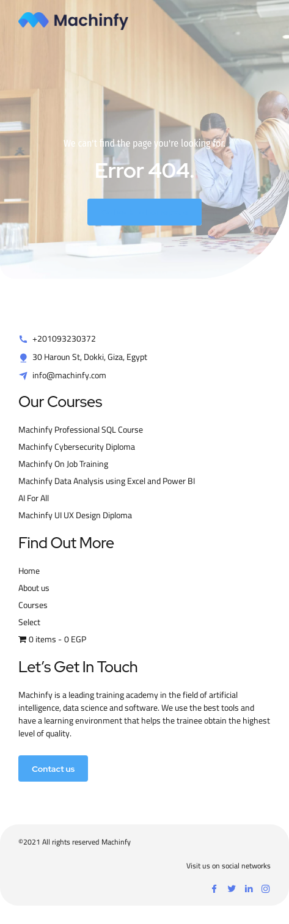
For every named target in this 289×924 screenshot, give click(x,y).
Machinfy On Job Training (63, 464)
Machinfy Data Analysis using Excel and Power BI (106, 481)
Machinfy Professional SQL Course (80, 430)
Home (29, 571)
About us (33, 588)
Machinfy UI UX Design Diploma (75, 515)
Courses (33, 605)
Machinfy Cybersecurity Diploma (76, 447)
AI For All (33, 498)
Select (29, 622)
